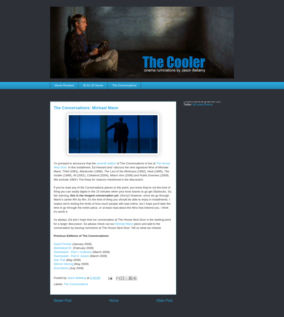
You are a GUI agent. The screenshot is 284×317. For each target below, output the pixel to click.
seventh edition (106, 163)
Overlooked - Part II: (71, 256)
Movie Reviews (64, 85)
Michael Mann (124, 224)
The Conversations (124, 85)
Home (114, 300)
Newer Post (63, 300)
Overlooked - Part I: (73, 252)
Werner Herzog (63, 264)
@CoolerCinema (203, 104)
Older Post (164, 300)
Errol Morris (61, 268)
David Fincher (62, 244)
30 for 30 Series (93, 85)
